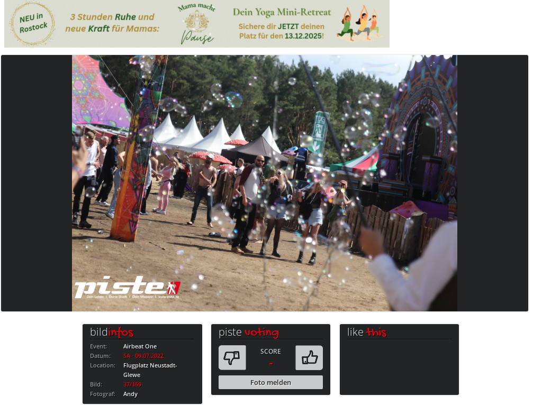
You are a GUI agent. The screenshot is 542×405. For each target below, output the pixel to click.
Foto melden (270, 382)
